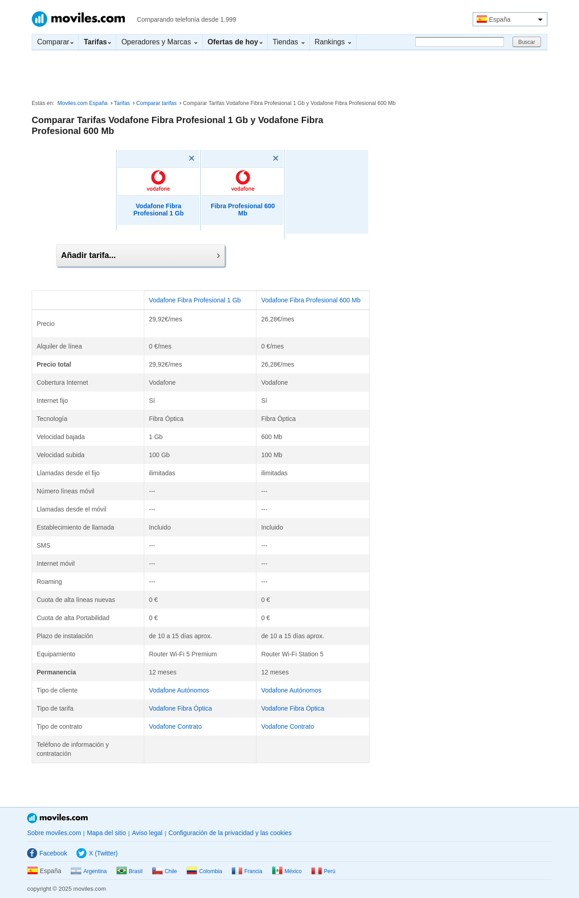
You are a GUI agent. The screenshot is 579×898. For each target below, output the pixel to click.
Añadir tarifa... (140, 255)
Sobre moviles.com (54, 832)
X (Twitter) (97, 853)
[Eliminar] (179, 158)
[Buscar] (459, 42)
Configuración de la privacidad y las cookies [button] (229, 832)
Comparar (55, 42)
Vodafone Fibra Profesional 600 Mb (310, 300)
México (287, 871)
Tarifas (122, 103)
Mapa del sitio (106, 832)
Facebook (47, 853)
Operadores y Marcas (159, 42)
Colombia (204, 871)
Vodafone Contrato (175, 726)
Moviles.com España (82, 103)
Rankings (333, 42)
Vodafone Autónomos (179, 690)
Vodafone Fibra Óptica (180, 708)
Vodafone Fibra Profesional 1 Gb (158, 209)
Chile (164, 871)
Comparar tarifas (156, 103)
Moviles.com (78, 19)
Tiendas (288, 42)
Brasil (129, 871)
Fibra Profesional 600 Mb (243, 209)
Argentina (88, 871)
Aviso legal (147, 832)
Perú (323, 871)
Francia (247, 871)
